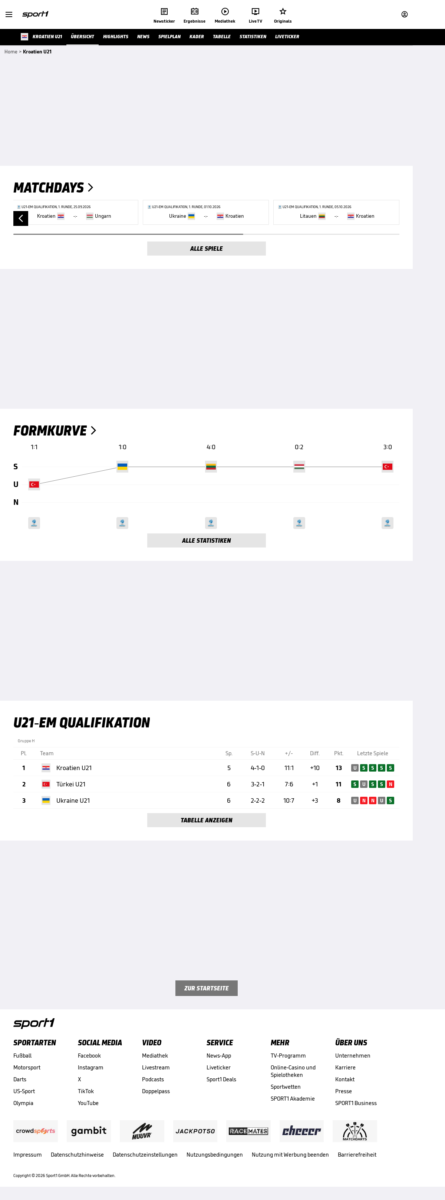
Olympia (23, 1103)
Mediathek (155, 1055)
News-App (219, 1055)
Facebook (89, 1055)
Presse (343, 1091)
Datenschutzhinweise (77, 1154)
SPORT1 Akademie (293, 1098)
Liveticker (219, 1067)
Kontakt (345, 1079)
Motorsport (26, 1067)
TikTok (86, 1091)
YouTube (88, 1103)
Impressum (27, 1154)
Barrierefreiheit (357, 1154)
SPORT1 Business (356, 1103)
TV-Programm (288, 1055)
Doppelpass (156, 1091)
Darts (19, 1079)
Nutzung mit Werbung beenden (290, 1154)
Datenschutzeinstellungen (145, 1154)
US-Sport (24, 1091)
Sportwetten (286, 1086)
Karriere (345, 1067)
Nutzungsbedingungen (215, 1154)
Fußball (22, 1055)
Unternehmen (352, 1055)
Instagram (90, 1067)
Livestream (156, 1067)
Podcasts (153, 1079)
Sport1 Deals (221, 1079)
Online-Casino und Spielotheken (293, 1071)
